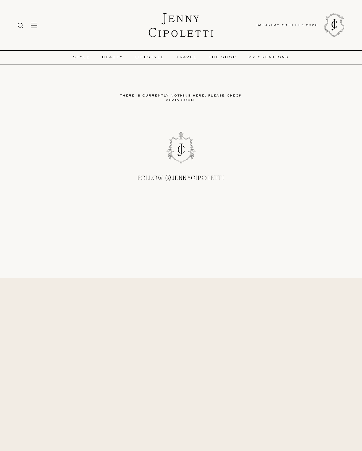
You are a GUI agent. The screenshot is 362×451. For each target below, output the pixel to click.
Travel (186, 57)
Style (81, 57)
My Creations (268, 57)
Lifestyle (149, 57)
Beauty (112, 57)
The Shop (222, 57)
